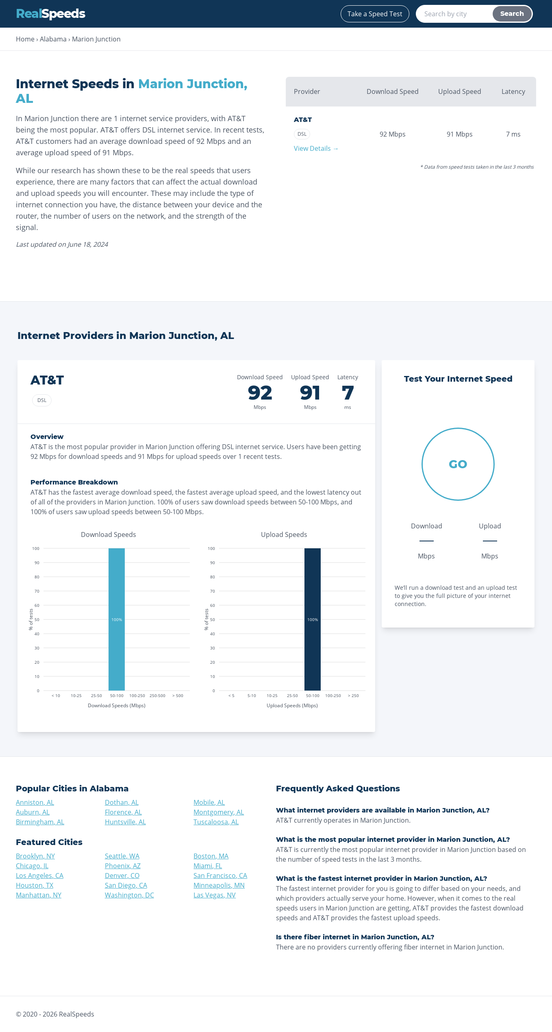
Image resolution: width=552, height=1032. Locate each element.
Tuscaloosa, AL (216, 821)
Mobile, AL (209, 802)
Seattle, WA (122, 856)
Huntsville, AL (125, 821)
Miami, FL (207, 865)
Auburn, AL (33, 812)
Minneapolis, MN (219, 885)
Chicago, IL (32, 865)
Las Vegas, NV (214, 895)
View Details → (316, 148)
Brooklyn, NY (35, 856)
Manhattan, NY (38, 895)
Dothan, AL (122, 802)
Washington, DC (129, 895)
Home (25, 39)
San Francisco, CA (220, 875)
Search (512, 13)
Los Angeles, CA (39, 875)
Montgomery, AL (218, 812)
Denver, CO (122, 875)
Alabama (53, 39)
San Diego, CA (126, 885)
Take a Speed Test (375, 13)
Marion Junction (96, 39)
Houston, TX (34, 885)
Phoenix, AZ (123, 865)
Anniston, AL (35, 802)
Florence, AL (123, 812)
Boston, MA (210, 856)
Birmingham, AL (40, 821)
